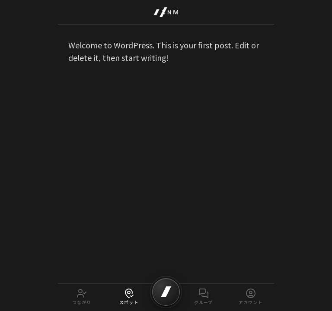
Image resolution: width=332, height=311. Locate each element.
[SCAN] (166, 292)
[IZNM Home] (166, 12)
